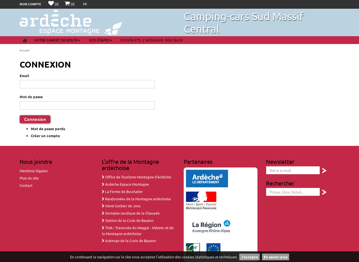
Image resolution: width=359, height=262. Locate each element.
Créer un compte (45, 135)
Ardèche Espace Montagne (125, 184)
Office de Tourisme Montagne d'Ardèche (136, 176)
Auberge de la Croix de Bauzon (129, 240)
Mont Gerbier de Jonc (121, 205)
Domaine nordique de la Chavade (131, 213)
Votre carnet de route (57, 40)
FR (85, 4)
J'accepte (249, 256)
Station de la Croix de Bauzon (127, 220)
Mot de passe (31, 96)
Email (24, 75)
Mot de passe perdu (48, 128)
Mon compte (30, 4)
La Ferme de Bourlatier (122, 191)
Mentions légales (34, 170)
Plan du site (29, 178)
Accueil (24, 50)
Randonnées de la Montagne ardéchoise (136, 198)
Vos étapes (100, 40)
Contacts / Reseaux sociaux (152, 40)
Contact (26, 185)
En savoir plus (275, 256)
